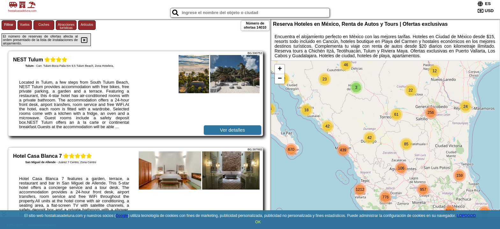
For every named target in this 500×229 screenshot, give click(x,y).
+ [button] (280, 69)
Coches (44, 24)
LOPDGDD (466, 215)
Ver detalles (232, 130)
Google (122, 215)
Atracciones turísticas (66, 26)
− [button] (280, 79)
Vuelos (24, 24)
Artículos (87, 24)
